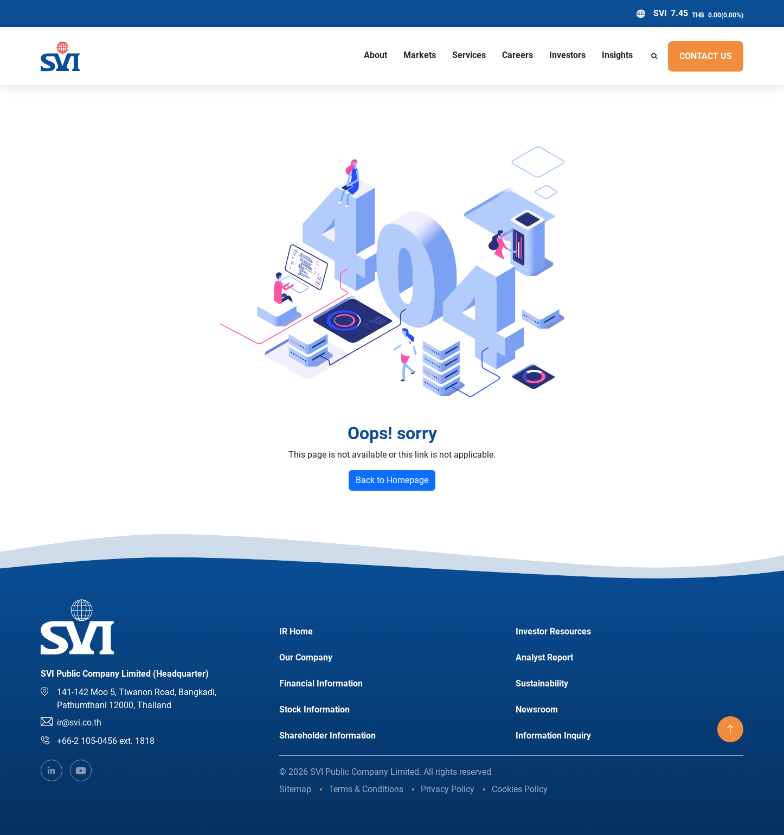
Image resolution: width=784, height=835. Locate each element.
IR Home (296, 631)
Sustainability (542, 683)
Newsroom (537, 709)
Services (469, 55)
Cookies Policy (520, 789)
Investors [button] (567, 55)
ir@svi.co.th (79, 722)
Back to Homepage (392, 480)
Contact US (705, 56)
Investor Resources (553, 631)
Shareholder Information (327, 735)
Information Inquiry (553, 735)
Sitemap (295, 789)
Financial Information (321, 683)
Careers (517, 55)
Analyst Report (544, 657)
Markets (419, 55)
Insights (617, 55)
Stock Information (314, 709)
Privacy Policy (447, 789)
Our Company (305, 657)
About (375, 55)
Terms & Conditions (366, 789)
